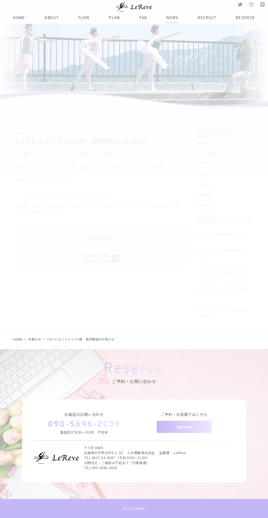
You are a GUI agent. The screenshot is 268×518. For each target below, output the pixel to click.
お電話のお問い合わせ (84, 414)
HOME (17, 339)
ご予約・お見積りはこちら (184, 414)
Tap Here (184, 426)
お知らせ (34, 339)
